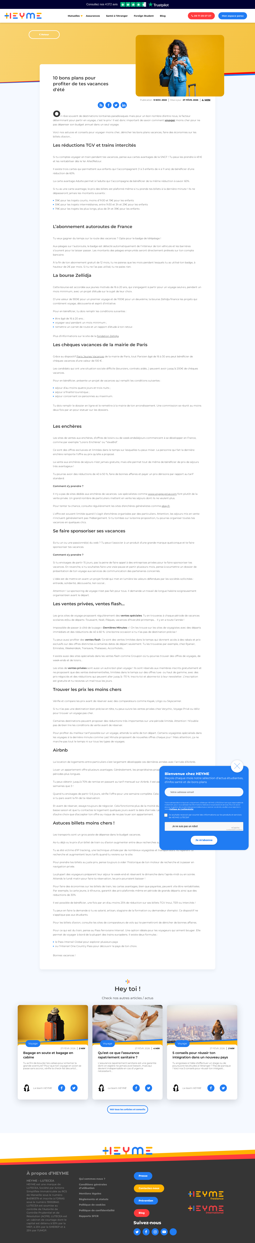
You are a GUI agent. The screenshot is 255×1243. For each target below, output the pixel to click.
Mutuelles (74, 15)
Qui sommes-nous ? (92, 1178)
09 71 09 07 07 (201, 15)
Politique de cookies (92, 1204)
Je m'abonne (204, 840)
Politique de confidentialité (97, 1210)
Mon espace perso (232, 15)
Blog (163, 15)
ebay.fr (166, 506)
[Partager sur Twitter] (116, 105)
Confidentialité (230, 829)
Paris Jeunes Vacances (90, 356)
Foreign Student (144, 15)
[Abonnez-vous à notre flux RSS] (101, 105)
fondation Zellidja (108, 336)
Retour (45, 34)
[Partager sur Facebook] (108, 105)
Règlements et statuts (93, 1199)
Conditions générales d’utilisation (93, 1186)
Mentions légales (90, 1193)
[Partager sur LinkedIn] (124, 105)
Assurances (93, 15)
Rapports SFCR (88, 1216)
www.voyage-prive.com (162, 493)
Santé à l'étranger (117, 15)
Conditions (239, 829)
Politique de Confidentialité (181, 809)
